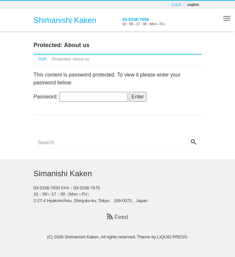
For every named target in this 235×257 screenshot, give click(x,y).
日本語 (176, 5)
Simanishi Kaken (63, 173)
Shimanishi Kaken (65, 20)
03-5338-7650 (136, 19)
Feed (117, 217)
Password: (80, 97)
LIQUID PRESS (172, 236)
